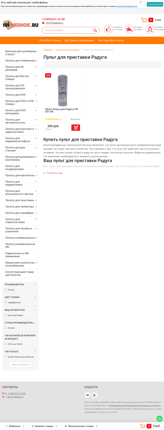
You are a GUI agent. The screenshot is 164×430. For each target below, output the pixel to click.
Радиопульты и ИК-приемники (17, 255)
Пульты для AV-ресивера (15, 68)
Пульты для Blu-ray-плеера (17, 78)
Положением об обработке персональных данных (135, 405)
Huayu (9, 289)
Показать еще (52, 172)
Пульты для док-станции (15, 149)
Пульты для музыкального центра (19, 192)
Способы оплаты (50, 40)
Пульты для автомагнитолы (15, 121)
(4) (53, 119)
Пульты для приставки (19, 200)
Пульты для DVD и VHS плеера (19, 102)
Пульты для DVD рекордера (15, 112)
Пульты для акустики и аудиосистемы (19, 130)
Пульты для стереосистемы (15, 221)
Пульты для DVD (15, 94)
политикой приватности (126, 6)
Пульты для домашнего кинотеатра (20, 158)
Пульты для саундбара (19, 212)
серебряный (13, 302)
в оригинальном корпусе (19, 356)
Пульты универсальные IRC (20, 245)
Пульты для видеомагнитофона (17, 140)
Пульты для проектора (19, 206)
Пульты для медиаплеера (13, 183)
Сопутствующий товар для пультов (19, 273)
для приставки (14, 315)
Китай (9, 328)
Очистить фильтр (20, 364)
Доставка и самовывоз (79, 40)
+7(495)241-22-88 (53, 19)
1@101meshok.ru (54, 23)
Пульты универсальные (20, 237)
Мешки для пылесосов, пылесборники (20, 264)
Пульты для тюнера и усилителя (18, 230)
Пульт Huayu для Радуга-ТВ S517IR (61, 110)
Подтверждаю (155, 4)
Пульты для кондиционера (14, 167)
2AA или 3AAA (13, 344)
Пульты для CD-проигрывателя (15, 87)
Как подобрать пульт (111, 40)
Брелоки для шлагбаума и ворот (20, 53)
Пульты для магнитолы (20, 175)
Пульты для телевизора (20, 60)
